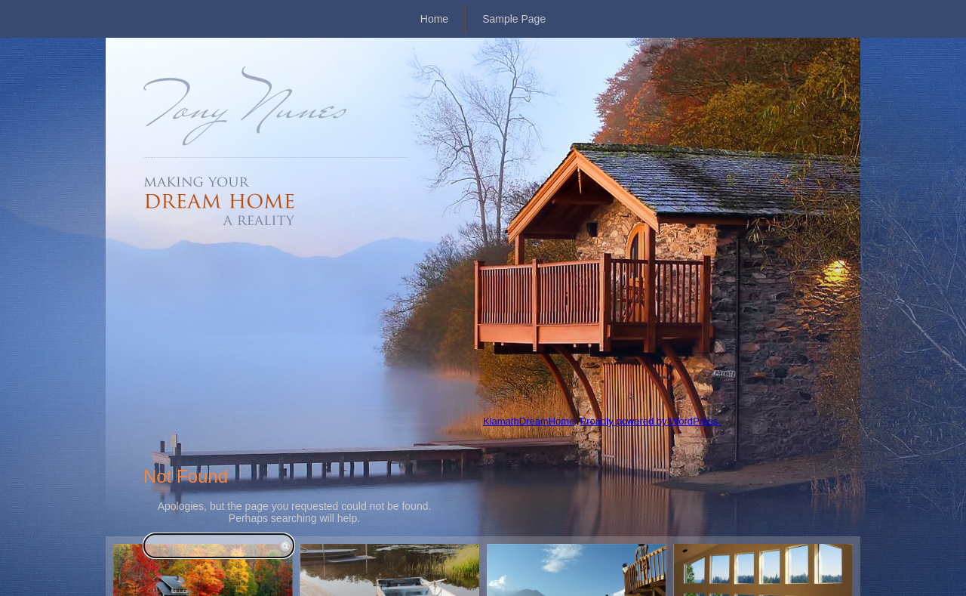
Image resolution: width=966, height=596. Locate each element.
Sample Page (514, 19)
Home (434, 19)
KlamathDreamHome (528, 421)
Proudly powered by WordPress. (650, 421)
